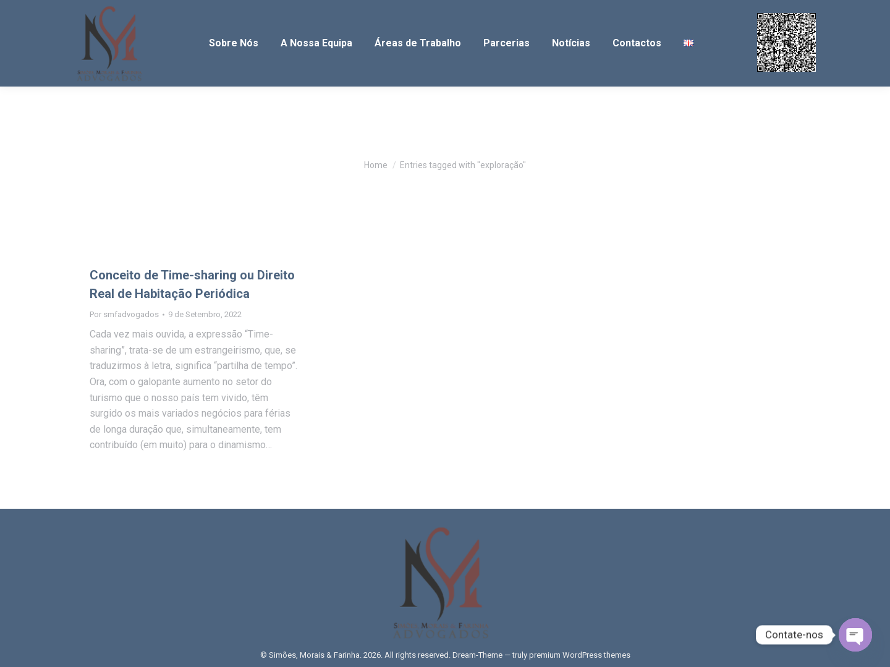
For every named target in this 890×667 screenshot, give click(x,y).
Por (124, 314)
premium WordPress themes (579, 655)
